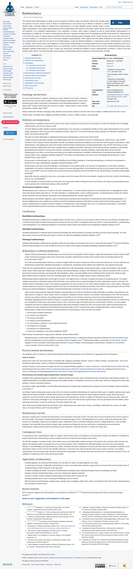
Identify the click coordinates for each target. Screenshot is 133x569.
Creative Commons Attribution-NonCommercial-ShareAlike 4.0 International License (62, 558)
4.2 (32, 521)
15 (80, 492)
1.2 (32, 507)
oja (122, 340)
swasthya (50, 222)
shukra (112, 338)
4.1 (30, 521)
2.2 (32, 511)
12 (32, 388)
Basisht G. (110, 63)
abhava (90, 190)
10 (42, 259)
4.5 (38, 521)
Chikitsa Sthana (95, 46)
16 (29, 494)
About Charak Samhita (38, 564)
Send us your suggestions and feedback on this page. (46, 498)
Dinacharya (83, 369)
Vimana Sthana (96, 371)
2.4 (36, 511)
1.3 (34, 507)
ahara (36, 257)
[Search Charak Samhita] (119, 7)
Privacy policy (26, 564)
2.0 (28, 511)
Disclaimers (49, 564)
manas (86, 123)
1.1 (30, 507)
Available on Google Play (10, 106)
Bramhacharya (38, 17)
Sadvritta (104, 366)
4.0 (28, 521)
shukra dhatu (116, 340)
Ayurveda (25, 38)
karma (117, 29)
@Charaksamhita (8, 117)
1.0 (28, 507)
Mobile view (57, 564)
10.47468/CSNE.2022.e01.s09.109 (117, 106)
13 (60, 407)
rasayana (71, 343)
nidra (53, 257)
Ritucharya (57, 369)
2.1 (30, 511)
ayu (24, 41)
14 (77, 492)
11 (83, 339)
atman (123, 111)
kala (91, 29)
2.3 (34, 511)
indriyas (101, 427)
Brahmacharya (118, 58)
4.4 (36, 521)
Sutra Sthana (46, 126)
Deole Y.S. (110, 66)
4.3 (34, 521)
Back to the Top (7, 564)
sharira (72, 220)
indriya (93, 48)
